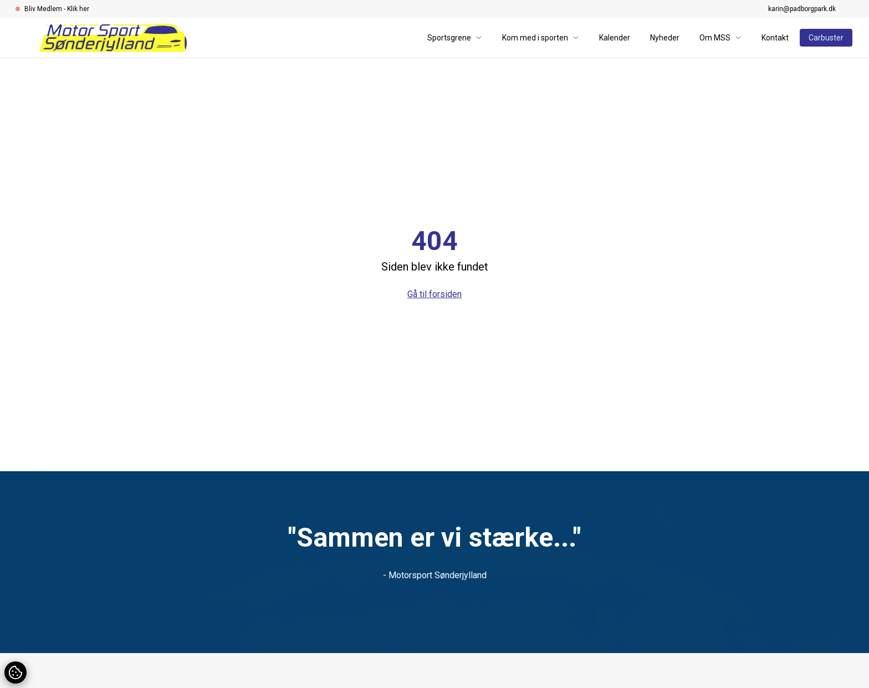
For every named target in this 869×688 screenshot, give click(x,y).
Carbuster (826, 37)
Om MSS (720, 37)
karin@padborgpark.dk (802, 9)
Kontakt (775, 37)
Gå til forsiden (434, 294)
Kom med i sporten (540, 37)
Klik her (78, 9)
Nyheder (664, 37)
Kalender (614, 37)
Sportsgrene (454, 37)
